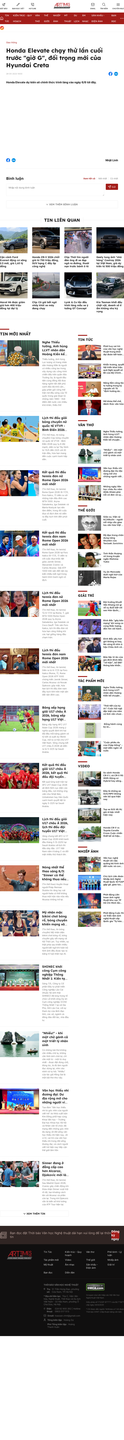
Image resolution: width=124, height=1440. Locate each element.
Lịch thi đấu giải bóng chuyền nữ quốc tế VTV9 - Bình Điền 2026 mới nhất (54, 426)
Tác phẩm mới (91, 681)
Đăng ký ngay (115, 1235)
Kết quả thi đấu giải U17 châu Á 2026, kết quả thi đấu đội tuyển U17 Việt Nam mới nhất (55, 775)
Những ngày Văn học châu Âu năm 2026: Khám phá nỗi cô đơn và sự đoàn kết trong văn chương (113, 493)
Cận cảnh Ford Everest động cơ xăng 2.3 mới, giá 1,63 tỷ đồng (13, 262)
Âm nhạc (69, 1264)
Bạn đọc (48, 1272)
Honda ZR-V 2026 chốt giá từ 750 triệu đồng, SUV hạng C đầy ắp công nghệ (45, 262)
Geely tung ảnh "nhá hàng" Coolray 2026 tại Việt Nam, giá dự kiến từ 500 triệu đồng (110, 262)
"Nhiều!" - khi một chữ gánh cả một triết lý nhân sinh (55, 1039)
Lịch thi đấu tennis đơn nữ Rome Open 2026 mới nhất (55, 599)
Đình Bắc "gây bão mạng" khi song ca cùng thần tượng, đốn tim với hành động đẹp (113, 626)
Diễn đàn (70, 1272)
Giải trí (86, 595)
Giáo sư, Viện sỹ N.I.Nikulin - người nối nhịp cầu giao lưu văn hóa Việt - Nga (113, 522)
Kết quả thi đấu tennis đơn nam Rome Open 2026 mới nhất (55, 538)
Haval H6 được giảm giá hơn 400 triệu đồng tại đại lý (12, 305)
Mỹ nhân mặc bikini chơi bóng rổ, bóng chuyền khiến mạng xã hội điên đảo (54, 920)
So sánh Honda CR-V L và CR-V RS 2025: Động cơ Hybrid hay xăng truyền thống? (113, 778)
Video (84, 766)
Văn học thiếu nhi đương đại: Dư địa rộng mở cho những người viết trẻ (55, 1098)
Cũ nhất (114, 178)
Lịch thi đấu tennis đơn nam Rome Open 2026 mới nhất (55, 656)
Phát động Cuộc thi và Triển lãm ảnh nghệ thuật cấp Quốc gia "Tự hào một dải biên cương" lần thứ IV (113, 920)
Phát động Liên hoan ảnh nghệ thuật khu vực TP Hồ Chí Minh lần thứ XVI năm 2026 (113, 900)
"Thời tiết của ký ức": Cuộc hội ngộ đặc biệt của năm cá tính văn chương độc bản (113, 711)
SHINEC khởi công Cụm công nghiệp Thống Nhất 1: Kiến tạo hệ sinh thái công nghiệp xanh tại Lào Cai (55, 978)
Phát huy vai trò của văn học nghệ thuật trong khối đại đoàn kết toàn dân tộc (112, 352)
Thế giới (86, 510)
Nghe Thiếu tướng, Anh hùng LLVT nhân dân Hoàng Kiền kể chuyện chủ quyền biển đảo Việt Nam (54, 354)
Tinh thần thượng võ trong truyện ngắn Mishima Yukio (112, 557)
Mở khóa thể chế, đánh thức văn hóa (113, 402)
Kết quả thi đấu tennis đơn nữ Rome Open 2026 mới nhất (55, 478)
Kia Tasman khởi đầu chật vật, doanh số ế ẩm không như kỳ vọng (109, 307)
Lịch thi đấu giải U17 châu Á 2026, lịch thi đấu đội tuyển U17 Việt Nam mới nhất (55, 827)
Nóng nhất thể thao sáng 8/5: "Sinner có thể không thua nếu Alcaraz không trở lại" (54, 877)
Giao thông (11, 42)
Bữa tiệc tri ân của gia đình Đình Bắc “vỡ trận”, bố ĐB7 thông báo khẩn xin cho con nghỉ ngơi (113, 664)
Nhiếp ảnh (88, 851)
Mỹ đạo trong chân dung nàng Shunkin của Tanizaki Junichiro (113, 539)
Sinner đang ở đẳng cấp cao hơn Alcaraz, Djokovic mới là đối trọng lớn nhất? (54, 1173)
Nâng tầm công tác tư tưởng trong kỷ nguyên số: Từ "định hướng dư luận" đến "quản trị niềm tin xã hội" (113, 390)
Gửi (112, 186)
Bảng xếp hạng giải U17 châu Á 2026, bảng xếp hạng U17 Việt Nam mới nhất (54, 715)
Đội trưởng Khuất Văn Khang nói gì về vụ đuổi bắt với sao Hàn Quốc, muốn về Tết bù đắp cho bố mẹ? (112, 609)
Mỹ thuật (48, 1264)
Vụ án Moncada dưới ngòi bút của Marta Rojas (112, 574)
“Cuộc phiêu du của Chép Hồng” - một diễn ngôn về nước (112, 746)
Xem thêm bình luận (63, 204)
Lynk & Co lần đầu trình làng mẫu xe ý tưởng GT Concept (76, 305)
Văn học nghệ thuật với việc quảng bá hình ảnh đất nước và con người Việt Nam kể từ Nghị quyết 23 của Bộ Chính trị (113, 866)
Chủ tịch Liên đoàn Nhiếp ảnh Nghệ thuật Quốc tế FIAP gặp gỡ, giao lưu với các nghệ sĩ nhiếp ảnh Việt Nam (113, 884)
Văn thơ (86, 425)
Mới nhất (102, 178)
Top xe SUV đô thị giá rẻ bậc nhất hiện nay (112, 812)
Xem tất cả (89, 178)
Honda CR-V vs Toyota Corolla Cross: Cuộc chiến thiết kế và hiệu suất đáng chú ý (112, 833)
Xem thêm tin (36, 1213)
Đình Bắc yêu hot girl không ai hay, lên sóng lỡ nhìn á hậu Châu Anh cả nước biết (112, 644)
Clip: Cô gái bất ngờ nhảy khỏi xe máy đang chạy (44, 305)
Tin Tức (85, 339)
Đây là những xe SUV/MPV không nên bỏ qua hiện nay (112, 795)
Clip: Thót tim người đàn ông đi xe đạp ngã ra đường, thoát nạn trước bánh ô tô (76, 262)
